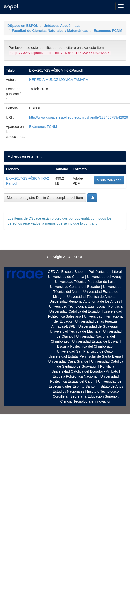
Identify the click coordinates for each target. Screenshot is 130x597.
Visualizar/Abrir (109, 180)
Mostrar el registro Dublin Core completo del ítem (45, 198)
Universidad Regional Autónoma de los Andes (84, 301)
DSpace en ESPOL (22, 26)
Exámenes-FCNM (108, 31)
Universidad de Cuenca (66, 277)
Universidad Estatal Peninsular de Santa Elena (85, 356)
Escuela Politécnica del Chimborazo (85, 346)
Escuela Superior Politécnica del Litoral (91, 272)
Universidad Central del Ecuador (75, 287)
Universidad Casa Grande (68, 361)
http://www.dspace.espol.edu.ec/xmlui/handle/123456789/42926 (78, 117)
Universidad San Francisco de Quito (85, 351)
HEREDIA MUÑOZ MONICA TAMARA (58, 80)
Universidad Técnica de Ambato (91, 296)
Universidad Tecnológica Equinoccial (77, 306)
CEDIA (53, 272)
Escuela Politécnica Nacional (75, 376)
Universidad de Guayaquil (98, 326)
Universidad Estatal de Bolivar (95, 341)
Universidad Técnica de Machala (75, 331)
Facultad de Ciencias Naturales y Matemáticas (50, 31)
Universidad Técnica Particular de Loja (85, 282)
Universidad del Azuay (104, 277)
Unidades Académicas (62, 26)
